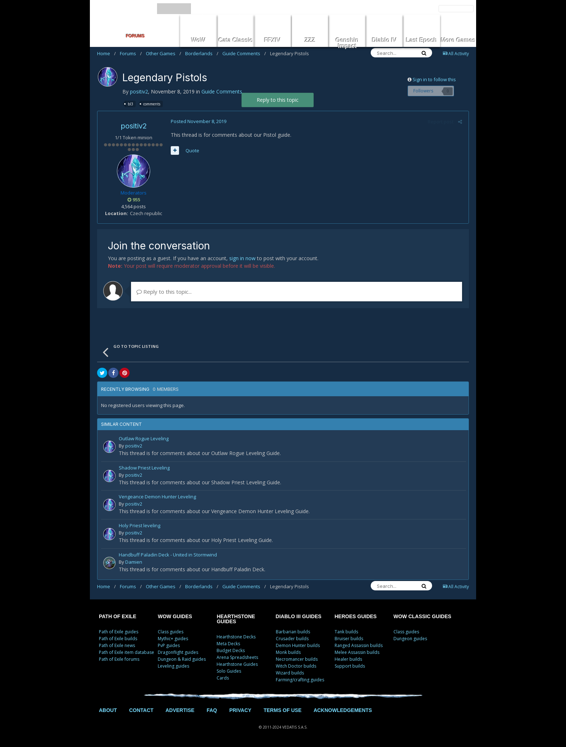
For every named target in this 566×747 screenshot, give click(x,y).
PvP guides (169, 645)
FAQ (211, 710)
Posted (197, 121)
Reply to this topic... (164, 291)
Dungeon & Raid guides (182, 659)
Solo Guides (229, 671)
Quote (191, 150)
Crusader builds (292, 638)
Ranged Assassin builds (359, 645)
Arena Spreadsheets (237, 657)
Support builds (350, 666)
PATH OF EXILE (117, 616)
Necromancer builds (297, 659)
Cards (223, 678)
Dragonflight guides (178, 652)
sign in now (242, 258)
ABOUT (108, 710)
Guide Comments (244, 53)
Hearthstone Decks (236, 637)
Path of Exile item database (126, 652)
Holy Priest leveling (139, 526)
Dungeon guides (410, 638)
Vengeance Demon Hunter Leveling (157, 497)
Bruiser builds (349, 638)
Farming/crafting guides (300, 680)
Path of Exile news (117, 645)
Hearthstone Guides (237, 664)
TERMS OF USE (282, 710)
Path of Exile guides (118, 632)
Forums (131, 53)
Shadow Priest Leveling (144, 468)
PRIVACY (240, 710)
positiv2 (139, 91)
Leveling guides (173, 666)
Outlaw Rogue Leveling (144, 439)
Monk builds (288, 652)
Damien (133, 562)
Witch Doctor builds (296, 666)
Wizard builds (290, 673)
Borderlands (201, 53)
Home (106, 53)
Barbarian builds (293, 632)
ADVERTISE (179, 710)
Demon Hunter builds (298, 645)
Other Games (163, 53)
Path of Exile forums (119, 659)
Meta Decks (228, 644)
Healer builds (348, 659)
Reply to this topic (278, 99)
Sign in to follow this (434, 79)
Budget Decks (231, 650)
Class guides (170, 632)
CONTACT (141, 710)
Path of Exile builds (118, 638)
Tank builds (346, 632)
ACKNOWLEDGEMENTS (343, 710)
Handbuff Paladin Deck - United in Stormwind (168, 555)
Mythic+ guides (173, 638)
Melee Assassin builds (357, 652)
